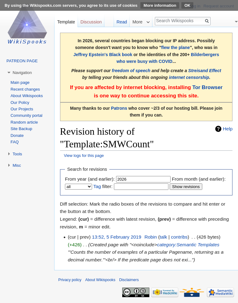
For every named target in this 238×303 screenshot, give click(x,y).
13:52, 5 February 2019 (116, 237)
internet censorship (189, 77)
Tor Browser (207, 87)
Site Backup (21, 128)
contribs (179, 237)
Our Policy (19, 102)
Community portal (26, 115)
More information (159, 5)
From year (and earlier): (90, 179)
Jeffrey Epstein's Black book (102, 54)
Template (66, 21)
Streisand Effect (204, 70)
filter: (102, 186)
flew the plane (175, 47)
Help (228, 128)
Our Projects (21, 109)
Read (121, 21)
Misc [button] (17, 165)
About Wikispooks (26, 95)
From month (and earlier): (198, 179)
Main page (20, 82)
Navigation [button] (22, 72)
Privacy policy (69, 280)
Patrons (119, 108)
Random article (24, 122)
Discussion (91, 21)
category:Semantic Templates (188, 244)
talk (163, 237)
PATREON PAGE (22, 61)
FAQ (14, 142)
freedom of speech (131, 70)
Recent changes (25, 89)
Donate (17, 135)
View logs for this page (84, 155)
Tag (97, 186)
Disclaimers (129, 280)
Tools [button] (17, 154)
